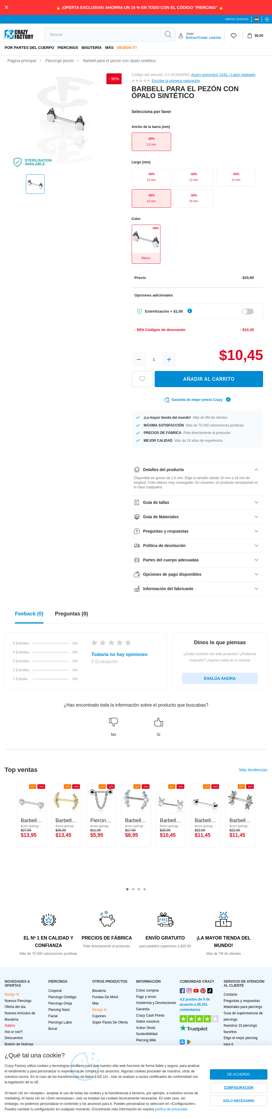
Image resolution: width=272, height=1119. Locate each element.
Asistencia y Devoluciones (156, 1003)
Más (109, 47)
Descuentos (14, 1038)
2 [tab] (133, 889)
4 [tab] (145, 889)
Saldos (10, 1026)
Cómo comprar (147, 990)
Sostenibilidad (147, 1034)
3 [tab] (139, 889)
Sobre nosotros (147, 1021)
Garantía (143, 1009)
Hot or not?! (14, 1032)
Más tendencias (253, 770)
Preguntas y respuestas (242, 1001)
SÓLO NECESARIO (238, 1101)
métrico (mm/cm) (236, 19)
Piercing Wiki (146, 1040)
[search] (103, 34)
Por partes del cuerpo (29, 47)
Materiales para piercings (243, 1007)
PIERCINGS (68, 47)
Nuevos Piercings (18, 1001)
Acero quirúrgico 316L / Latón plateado (223, 74)
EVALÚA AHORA (220, 678)
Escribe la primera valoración (176, 81)
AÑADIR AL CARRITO (209, 379)
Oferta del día (15, 1007)
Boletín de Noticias (19, 1044)
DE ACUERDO (238, 1074)
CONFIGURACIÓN (239, 1088)
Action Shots (145, 1028)
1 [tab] (127, 889)
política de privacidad (171, 1109)
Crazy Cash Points (150, 1015)
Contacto (230, 994)
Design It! (127, 47)
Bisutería (92, 47)
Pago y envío (146, 997)
